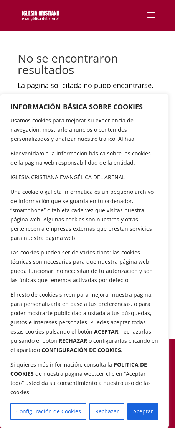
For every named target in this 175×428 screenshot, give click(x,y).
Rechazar (107, 411)
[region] (84, 261)
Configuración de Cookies (48, 411)
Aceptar (143, 411)
